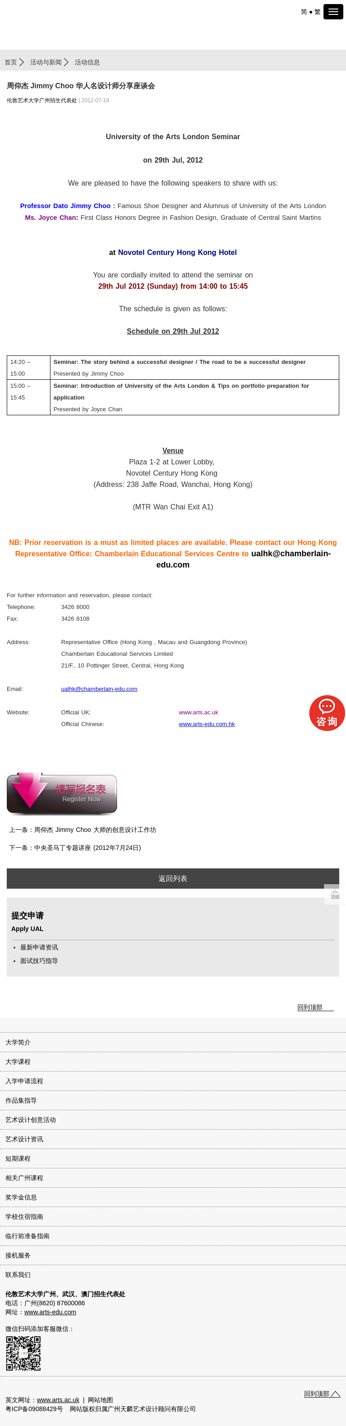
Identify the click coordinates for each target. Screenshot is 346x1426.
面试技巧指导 (39, 960)
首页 (11, 62)
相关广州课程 (24, 1177)
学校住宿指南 (24, 1216)
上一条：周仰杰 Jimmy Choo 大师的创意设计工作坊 (82, 829)
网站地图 (100, 1399)
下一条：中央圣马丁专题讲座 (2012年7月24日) (75, 847)
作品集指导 (21, 1100)
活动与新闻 (46, 62)
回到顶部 (310, 1007)
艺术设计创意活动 (30, 1119)
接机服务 (18, 1255)
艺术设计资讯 (24, 1139)
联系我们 (18, 1274)
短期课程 (18, 1158)
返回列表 (173, 878)
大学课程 (18, 1061)
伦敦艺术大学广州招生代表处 (42, 100)
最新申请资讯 (39, 947)
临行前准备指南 (27, 1236)
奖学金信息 (21, 1197)
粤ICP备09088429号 (34, 1408)
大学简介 (18, 1042)
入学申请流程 (24, 1081)
